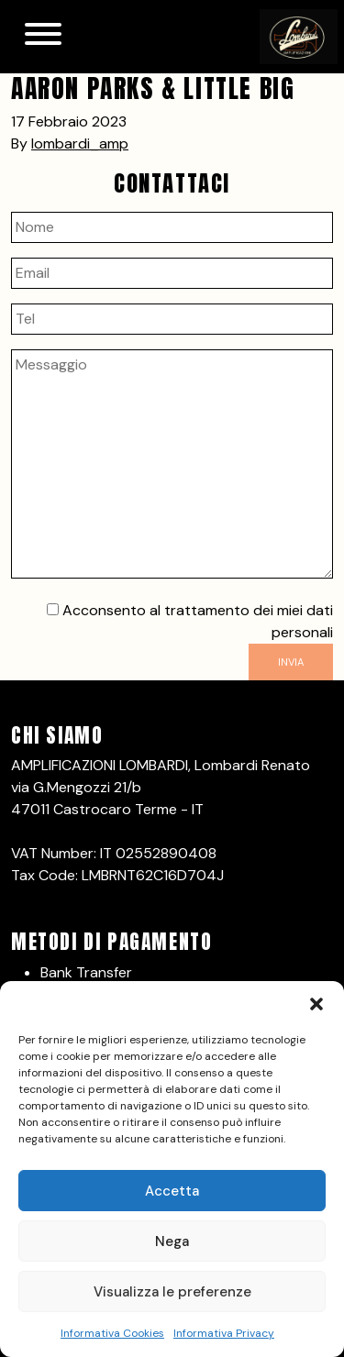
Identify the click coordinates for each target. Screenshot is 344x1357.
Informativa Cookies (112, 1333)
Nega (172, 1241)
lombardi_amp (79, 143)
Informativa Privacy (223, 1333)
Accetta (172, 1191)
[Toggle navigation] (43, 36)
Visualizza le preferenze (172, 1292)
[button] (316, 1004)
